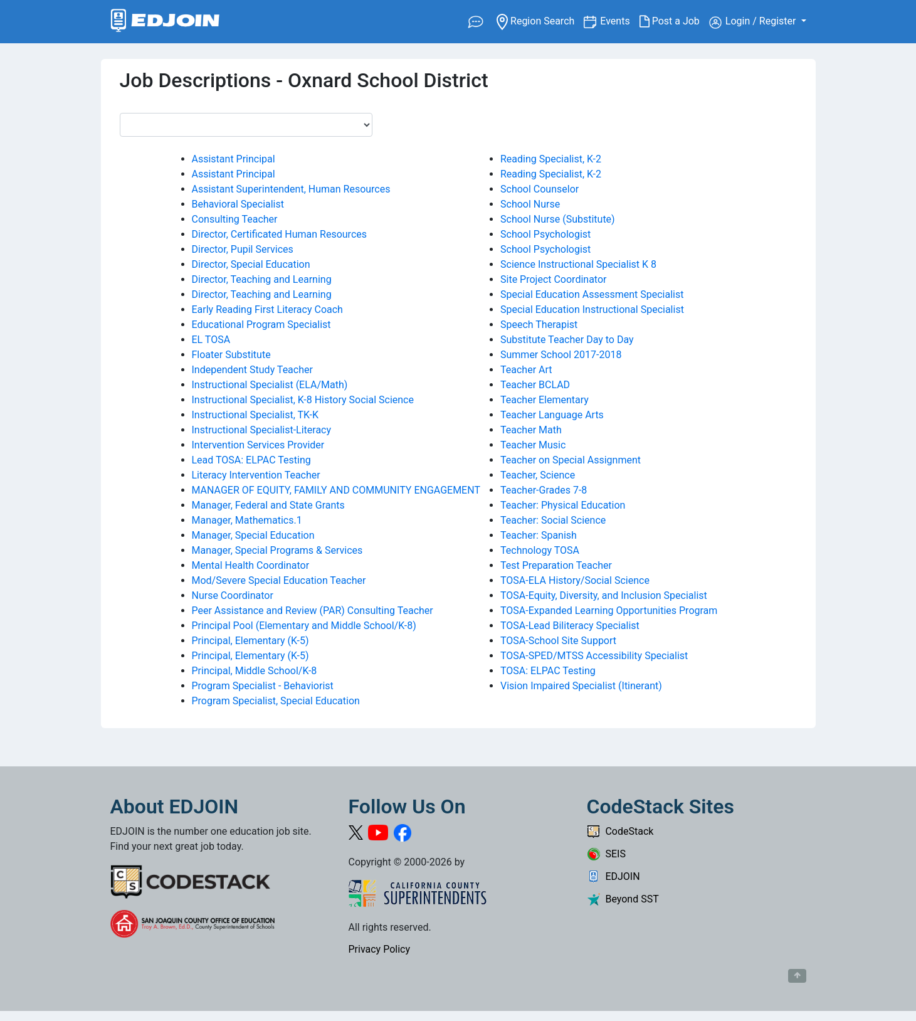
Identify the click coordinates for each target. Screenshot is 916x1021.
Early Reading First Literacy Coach (267, 309)
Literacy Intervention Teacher (256, 475)
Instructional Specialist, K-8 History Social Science (303, 400)
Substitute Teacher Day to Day (567, 340)
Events (619, 20)
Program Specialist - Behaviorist (263, 686)
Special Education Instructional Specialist (592, 309)
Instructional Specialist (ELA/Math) (270, 385)
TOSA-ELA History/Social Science (575, 580)
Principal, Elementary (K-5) (250, 641)
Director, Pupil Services (242, 249)
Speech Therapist (538, 325)
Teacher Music (533, 445)
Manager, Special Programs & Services (277, 550)
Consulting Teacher (235, 219)
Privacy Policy (380, 949)
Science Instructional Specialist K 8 (578, 264)
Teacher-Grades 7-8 (543, 490)
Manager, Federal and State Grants (268, 505)
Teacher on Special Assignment (570, 460)
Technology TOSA (539, 550)
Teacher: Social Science (553, 520)
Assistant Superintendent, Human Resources (291, 189)
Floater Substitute (231, 355)
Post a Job (674, 21)
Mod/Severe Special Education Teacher (279, 580)
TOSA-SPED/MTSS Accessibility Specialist (594, 656)
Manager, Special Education (253, 535)
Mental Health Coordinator (251, 565)
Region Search (540, 20)
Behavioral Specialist (238, 204)
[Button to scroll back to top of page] (797, 976)
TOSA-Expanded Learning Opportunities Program (608, 610)
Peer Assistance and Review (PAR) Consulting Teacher (312, 610)
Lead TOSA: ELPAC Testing (251, 460)
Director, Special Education (251, 264)
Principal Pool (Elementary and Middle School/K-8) (304, 626)
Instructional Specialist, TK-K (255, 415)
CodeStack (620, 831)
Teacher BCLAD (535, 385)
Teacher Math (531, 430)
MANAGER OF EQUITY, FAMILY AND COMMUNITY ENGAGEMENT (336, 490)
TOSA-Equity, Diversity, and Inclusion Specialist (603, 595)
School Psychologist (545, 234)
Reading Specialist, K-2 (550, 159)
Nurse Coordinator (232, 595)
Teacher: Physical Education (562, 505)
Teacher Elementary (544, 400)
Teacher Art (526, 370)
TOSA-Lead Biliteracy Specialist (570, 626)
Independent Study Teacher (252, 370)
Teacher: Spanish (538, 535)
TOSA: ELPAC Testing (548, 671)
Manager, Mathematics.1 (247, 520)
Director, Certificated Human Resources (279, 234)
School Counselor (539, 189)
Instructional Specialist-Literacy (262, 430)
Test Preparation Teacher (556, 565)
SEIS (606, 854)
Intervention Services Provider (258, 445)
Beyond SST (623, 899)
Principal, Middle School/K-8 (254, 671)
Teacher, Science (537, 475)
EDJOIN (613, 876)
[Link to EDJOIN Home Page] (165, 21)
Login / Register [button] (754, 22)
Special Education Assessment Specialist (591, 294)
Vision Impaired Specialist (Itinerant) (581, 686)
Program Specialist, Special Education (276, 701)
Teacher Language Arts (552, 415)
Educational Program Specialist (261, 325)
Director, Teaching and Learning (262, 279)
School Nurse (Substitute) (557, 219)
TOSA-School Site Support (558, 641)
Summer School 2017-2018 (560, 355)
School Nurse (530, 204)
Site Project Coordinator (553, 279)
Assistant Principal (233, 159)
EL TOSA (211, 340)
